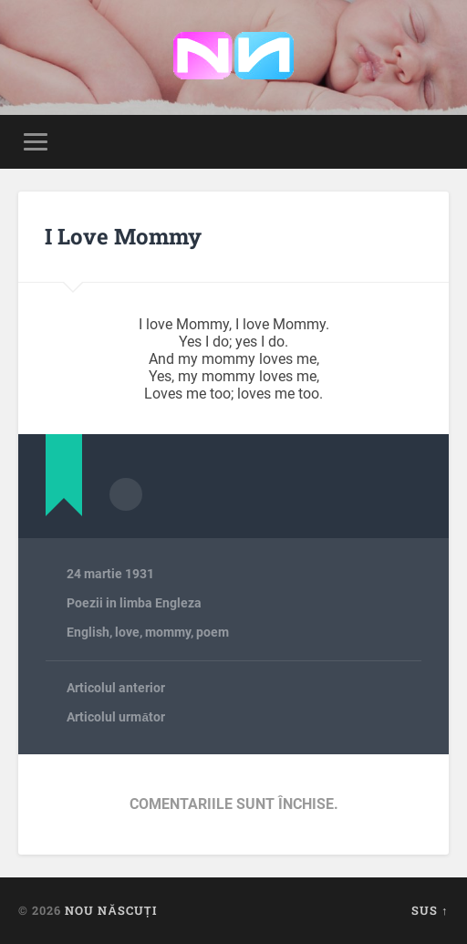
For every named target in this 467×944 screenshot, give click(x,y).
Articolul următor (116, 717)
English (88, 632)
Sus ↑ (429, 910)
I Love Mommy (123, 236)
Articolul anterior (116, 687)
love (127, 632)
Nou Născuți (110, 910)
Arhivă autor (125, 494)
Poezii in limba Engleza (134, 603)
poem (212, 632)
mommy (168, 632)
